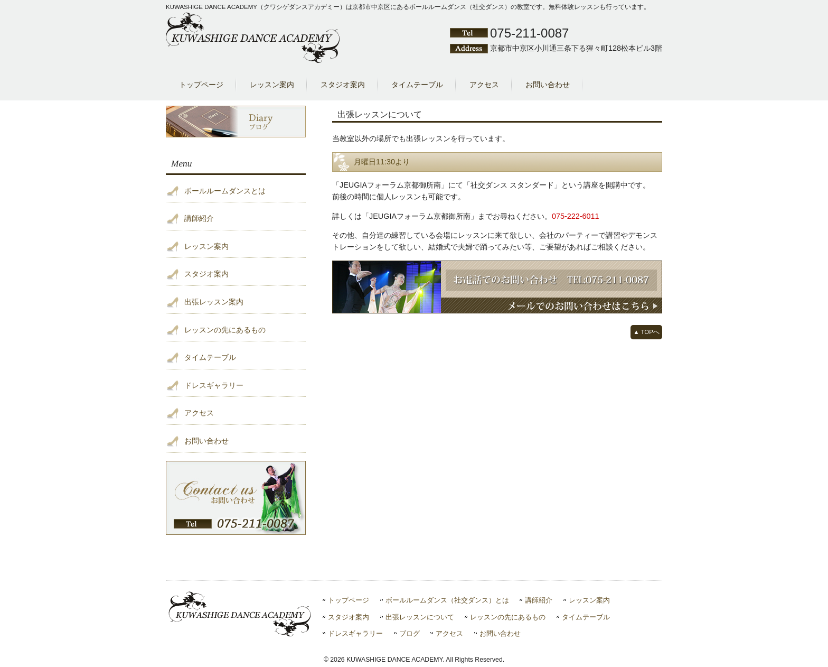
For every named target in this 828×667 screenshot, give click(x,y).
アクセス (199, 413)
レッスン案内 (206, 246)
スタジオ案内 (206, 274)
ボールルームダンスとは (225, 191)
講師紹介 (199, 218)
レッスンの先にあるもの (225, 330)
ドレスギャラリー (213, 385)
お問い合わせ (206, 441)
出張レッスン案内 (213, 302)
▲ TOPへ (646, 332)
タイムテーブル (210, 357)
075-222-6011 (575, 216)
